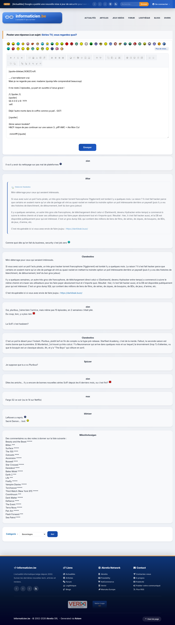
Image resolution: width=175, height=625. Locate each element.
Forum (67, 582)
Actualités (69, 574)
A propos (138, 578)
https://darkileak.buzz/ (77, 228)
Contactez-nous (142, 574)
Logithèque (69, 586)
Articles (68, 578)
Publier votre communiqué (146, 586)
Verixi (102, 586)
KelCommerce (106, 582)
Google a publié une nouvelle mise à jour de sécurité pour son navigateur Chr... (64, 4)
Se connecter (161, 4)
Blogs (67, 589)
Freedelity (104, 578)
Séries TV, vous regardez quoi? (59, 34)
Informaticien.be (22, 618)
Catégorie (11, 534)
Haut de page (152, 619)
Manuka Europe (106, 589)
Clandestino (27, 187)
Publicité (138, 582)
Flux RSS (138, 589)
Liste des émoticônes (162, 49)
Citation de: (19, 187)
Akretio (103, 574)
